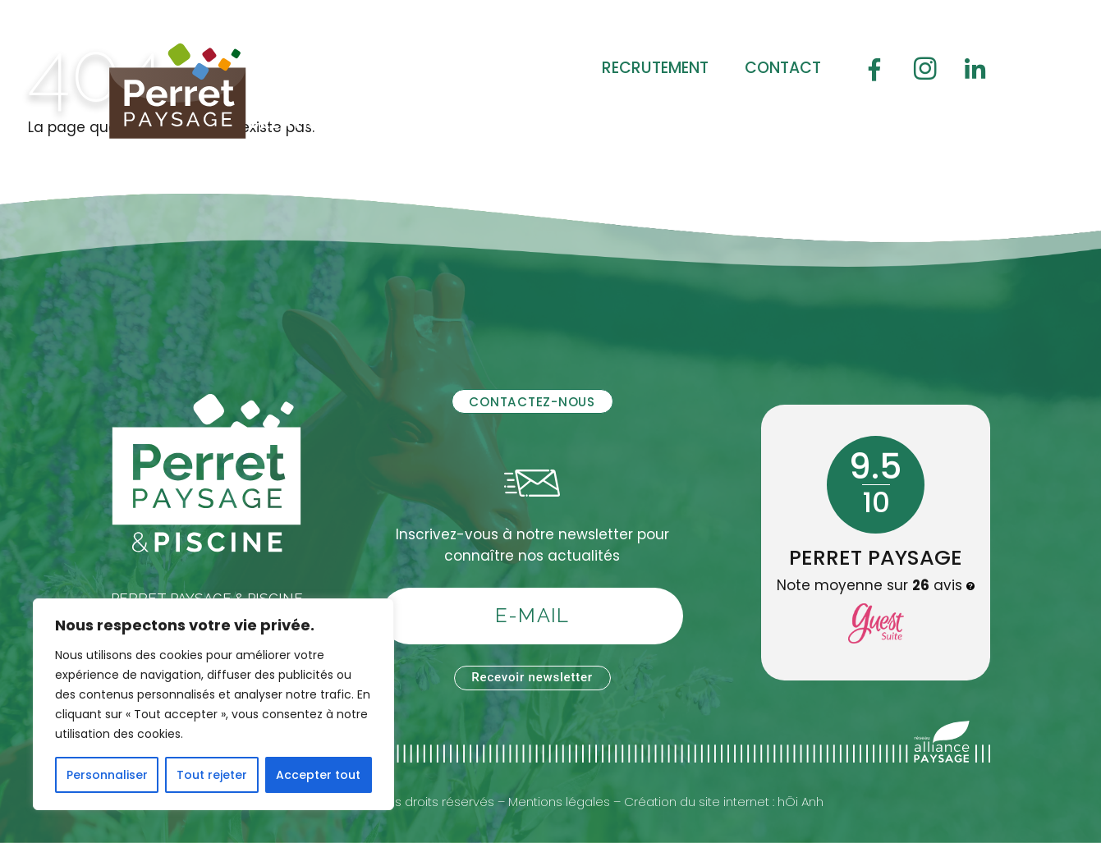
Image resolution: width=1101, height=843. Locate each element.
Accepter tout (318, 775)
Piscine (395, 123)
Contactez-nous (531, 401)
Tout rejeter (212, 775)
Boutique (851, 123)
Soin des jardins (533, 123)
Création (290, 123)
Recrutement (655, 68)
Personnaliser (107, 775)
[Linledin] (976, 68)
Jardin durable (709, 123)
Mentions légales (559, 801)
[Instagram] (926, 68)
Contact (783, 68)
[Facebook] (875, 68)
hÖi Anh (800, 801)
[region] (213, 704)
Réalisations (306, 158)
